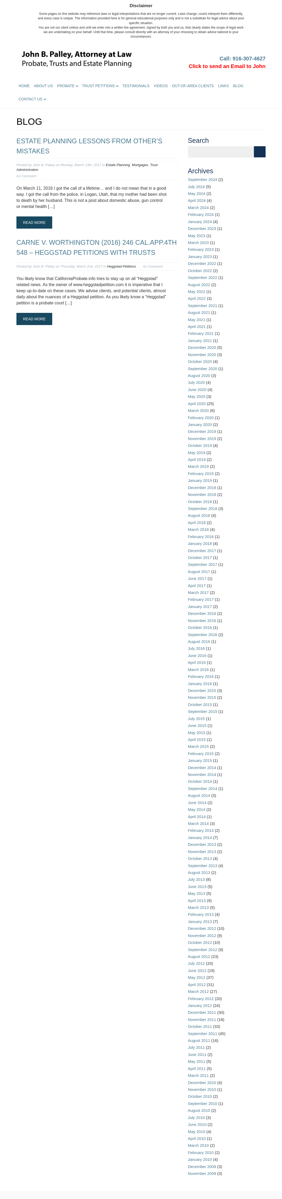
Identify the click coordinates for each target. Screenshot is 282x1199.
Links (223, 86)
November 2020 (202, 354)
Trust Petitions (98, 86)
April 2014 (197, 816)
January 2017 (200, 606)
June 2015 (197, 725)
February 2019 (201, 473)
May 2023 (196, 235)
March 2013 (198, 907)
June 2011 (197, 1054)
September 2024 (202, 179)
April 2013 (197, 900)
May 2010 (196, 1131)
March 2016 (198, 669)
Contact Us (30, 99)
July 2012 (196, 963)
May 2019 (196, 452)
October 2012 (200, 942)
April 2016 (197, 662)
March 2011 (198, 1075)
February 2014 (201, 830)
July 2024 (196, 186)
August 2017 (199, 571)
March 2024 (198, 207)
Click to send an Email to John (227, 66)
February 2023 (201, 249)
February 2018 (201, 536)
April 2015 (197, 739)
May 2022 (196, 291)
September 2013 (202, 865)
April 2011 (197, 1068)
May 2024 (196, 193)
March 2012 (198, 991)
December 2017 (202, 550)
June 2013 (197, 886)
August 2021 (199, 312)
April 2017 (197, 585)
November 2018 (202, 494)
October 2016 (200, 627)
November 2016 (202, 620)
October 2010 (200, 1096)
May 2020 (196, 396)
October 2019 (200, 445)
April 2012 (197, 984)
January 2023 (200, 256)
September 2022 (202, 277)
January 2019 (200, 480)
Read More (34, 222)
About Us (43, 86)
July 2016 (196, 648)
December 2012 (202, 928)
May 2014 (196, 809)
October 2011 (200, 1026)
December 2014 (202, 767)
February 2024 (201, 214)
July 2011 (196, 1047)
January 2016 (200, 683)
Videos (161, 86)
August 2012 (199, 956)
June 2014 (197, 802)
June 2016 (197, 655)
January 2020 (200, 424)
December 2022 (202, 263)
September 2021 (202, 305)
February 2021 (201, 333)
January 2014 (200, 837)
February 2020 (201, 417)
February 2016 (201, 676)
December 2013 (202, 844)
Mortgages (140, 165)
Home (24, 86)
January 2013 (200, 921)
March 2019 (198, 466)
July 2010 (196, 1117)
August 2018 (199, 515)
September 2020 (202, 368)
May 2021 (196, 319)
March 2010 (198, 1145)
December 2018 (202, 487)
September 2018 (202, 508)
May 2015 (196, 732)
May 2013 (196, 893)
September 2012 (202, 949)
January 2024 (200, 221)
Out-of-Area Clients (193, 86)
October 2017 (200, 557)
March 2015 (198, 746)
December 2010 (202, 1082)
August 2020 (199, 375)
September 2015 (202, 711)
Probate (65, 86)
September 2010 (202, 1103)
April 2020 (197, 403)
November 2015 (202, 697)
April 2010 (197, 1138)
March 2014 (198, 823)
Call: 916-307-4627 (243, 58)
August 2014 (199, 795)
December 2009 (202, 1166)
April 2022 (197, 298)
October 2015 (200, 704)
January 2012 (200, 1005)
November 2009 (202, 1173)
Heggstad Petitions (121, 266)
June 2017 (197, 578)
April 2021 (197, 326)
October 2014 (200, 781)
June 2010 (197, 1124)
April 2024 (197, 200)
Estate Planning (118, 165)
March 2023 (198, 242)
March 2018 (198, 529)
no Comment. (26, 176)
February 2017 (201, 599)
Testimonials (135, 86)
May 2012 (196, 977)
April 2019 (197, 459)
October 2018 (200, 501)
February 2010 (201, 1152)
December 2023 (202, 228)
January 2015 (200, 760)
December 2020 (202, 347)
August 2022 (199, 284)
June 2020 (197, 389)
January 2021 (200, 340)
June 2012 (197, 970)
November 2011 (202, 1019)
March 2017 (198, 592)
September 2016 (202, 634)
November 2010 (202, 1089)
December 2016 (202, 613)
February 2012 (201, 998)
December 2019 (202, 431)
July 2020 (196, 382)
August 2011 (199, 1040)
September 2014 (202, 788)
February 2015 (201, 753)
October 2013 (200, 858)
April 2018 (197, 522)
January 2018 (200, 543)
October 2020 (200, 361)
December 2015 (202, 690)
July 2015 (196, 718)
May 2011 (196, 1061)
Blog (238, 86)
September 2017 (202, 564)
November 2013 (202, 851)
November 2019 (202, 438)
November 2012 (202, 935)
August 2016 (199, 641)
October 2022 (200, 270)
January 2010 (200, 1159)
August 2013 (199, 872)
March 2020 (198, 410)
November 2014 (202, 774)
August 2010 (199, 1110)
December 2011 (202, 1012)
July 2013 (196, 879)
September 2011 (202, 1033)
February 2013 (201, 914)
